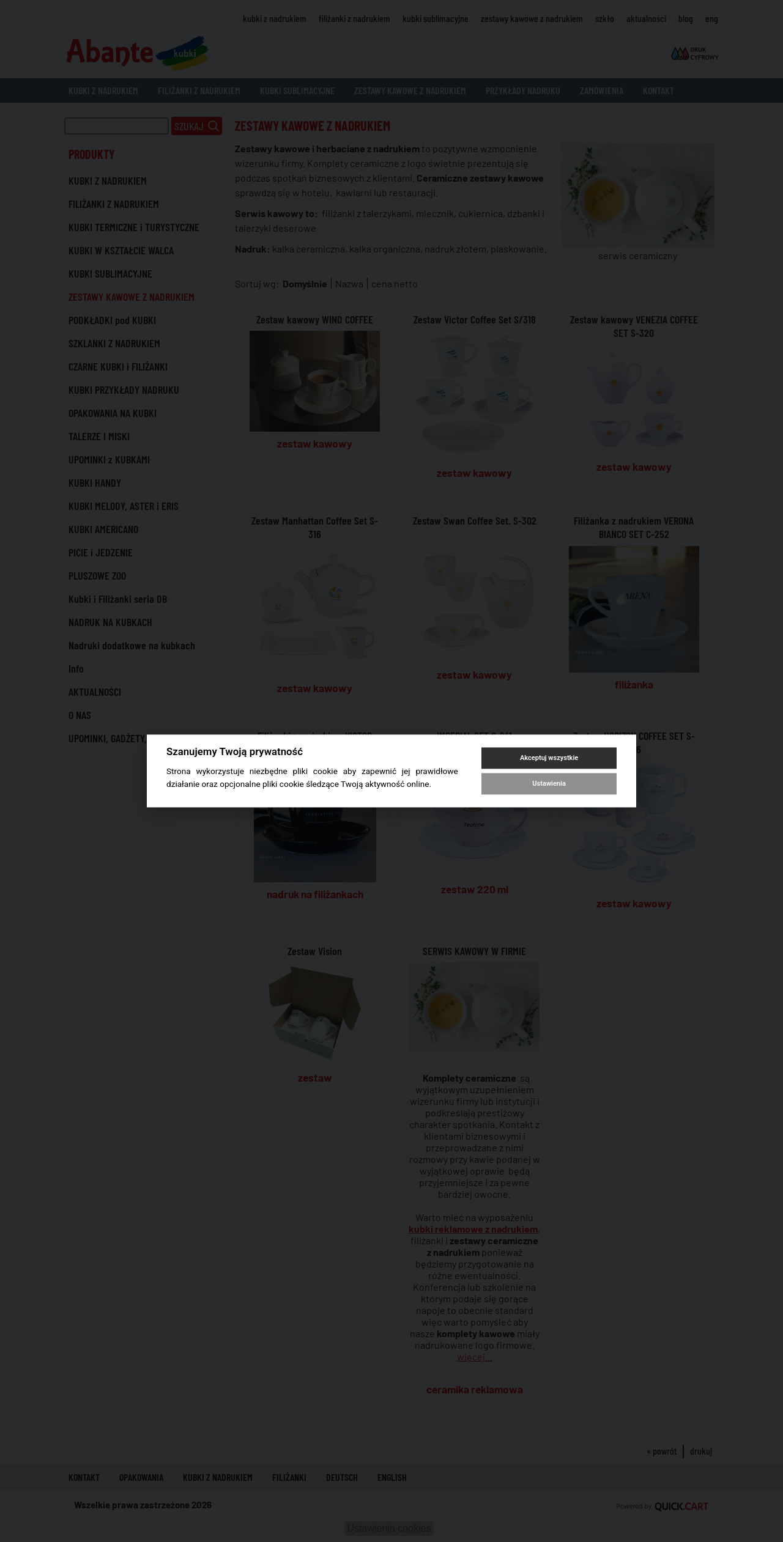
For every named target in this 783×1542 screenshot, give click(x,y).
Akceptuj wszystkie (549, 758)
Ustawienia (548, 784)
